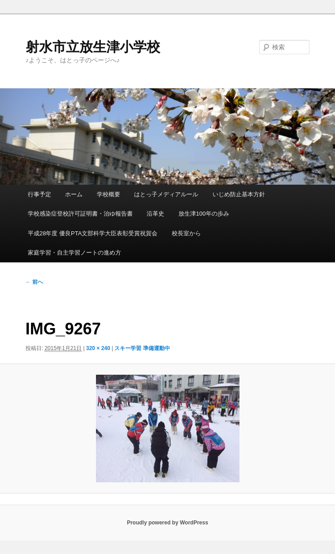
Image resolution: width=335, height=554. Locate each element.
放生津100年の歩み (203, 213)
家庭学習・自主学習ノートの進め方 (74, 252)
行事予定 (39, 194)
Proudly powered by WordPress (167, 522)
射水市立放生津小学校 (93, 46)
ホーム (74, 194)
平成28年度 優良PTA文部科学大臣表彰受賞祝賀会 (92, 233)
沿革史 (155, 213)
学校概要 (108, 194)
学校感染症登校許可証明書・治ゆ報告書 (80, 213)
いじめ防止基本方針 (239, 194)
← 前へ (34, 282)
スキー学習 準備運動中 (142, 348)
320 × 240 (98, 348)
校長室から (186, 233)
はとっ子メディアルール (166, 194)
